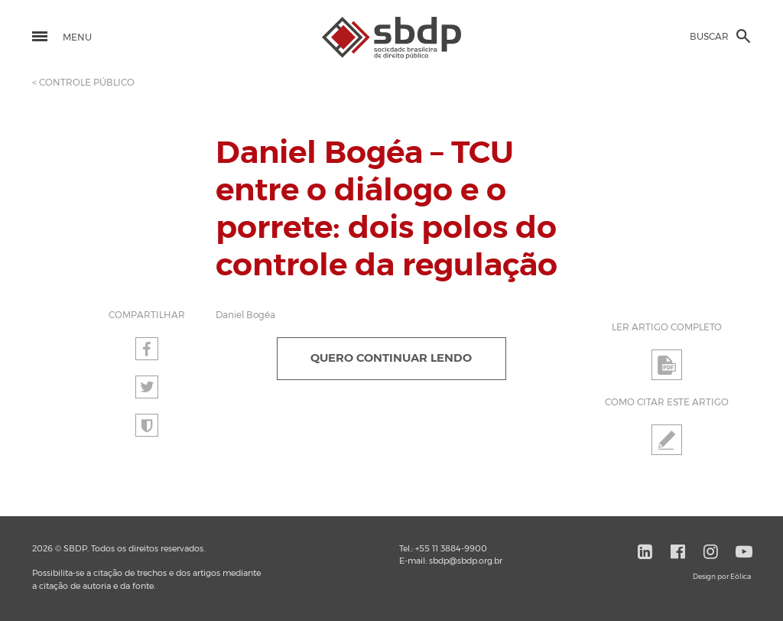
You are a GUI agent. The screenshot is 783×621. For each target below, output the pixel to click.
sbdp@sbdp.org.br (465, 561)
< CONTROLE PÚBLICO (83, 82)
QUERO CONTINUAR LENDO (391, 358)
